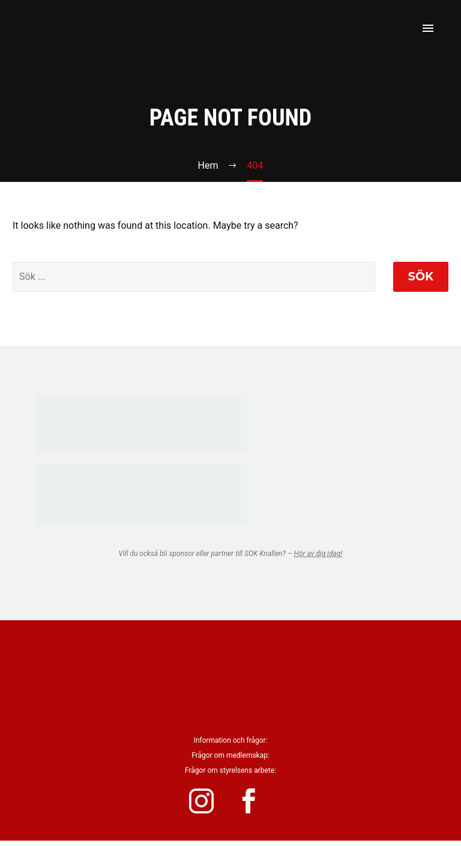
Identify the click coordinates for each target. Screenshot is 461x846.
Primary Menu (428, 28)
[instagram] (203, 804)
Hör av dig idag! (318, 553)
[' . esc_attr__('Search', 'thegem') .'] (194, 277)
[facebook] (258, 804)
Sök (420, 276)
